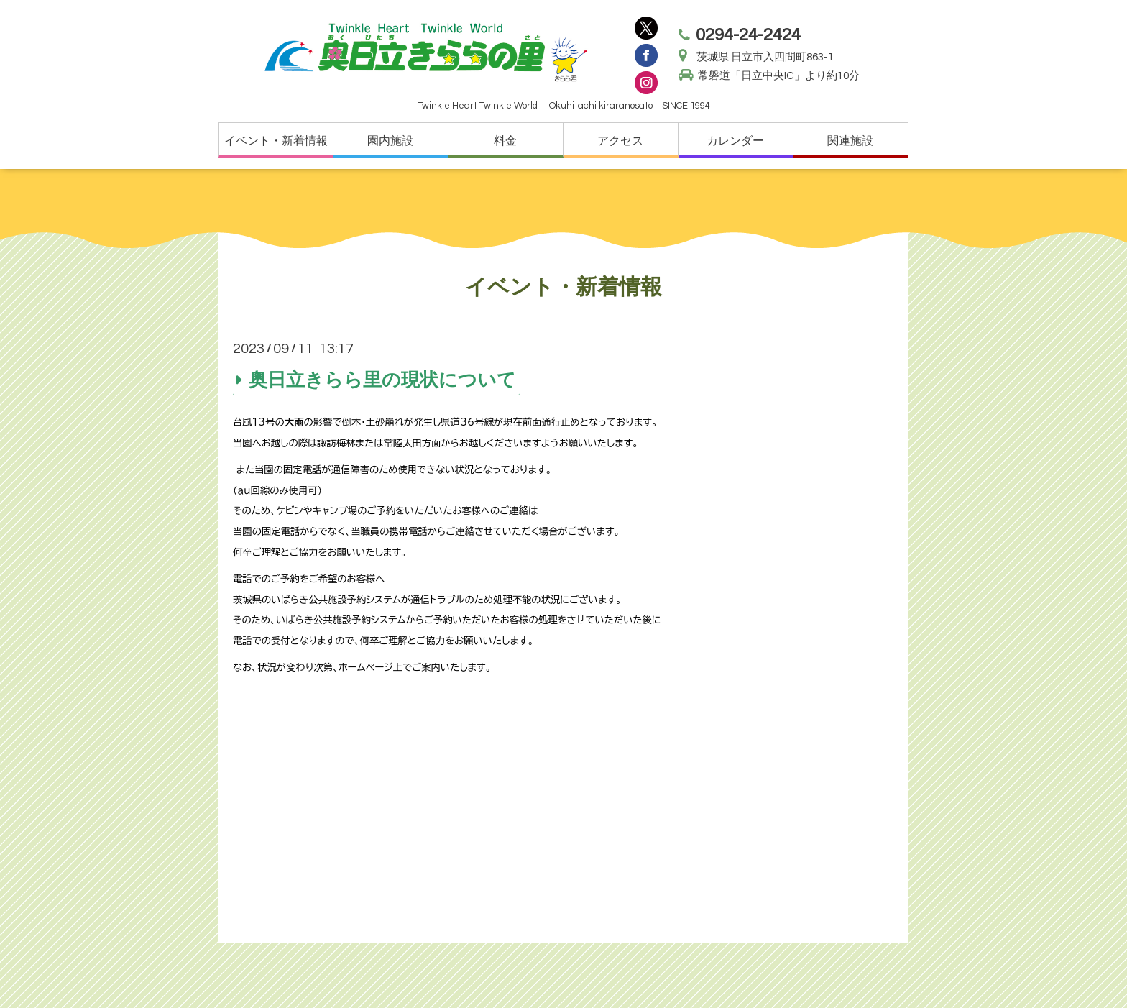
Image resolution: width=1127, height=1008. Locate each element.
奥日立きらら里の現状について (382, 379)
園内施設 (390, 141)
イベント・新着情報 (276, 141)
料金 (505, 141)
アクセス (620, 141)
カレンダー (735, 141)
